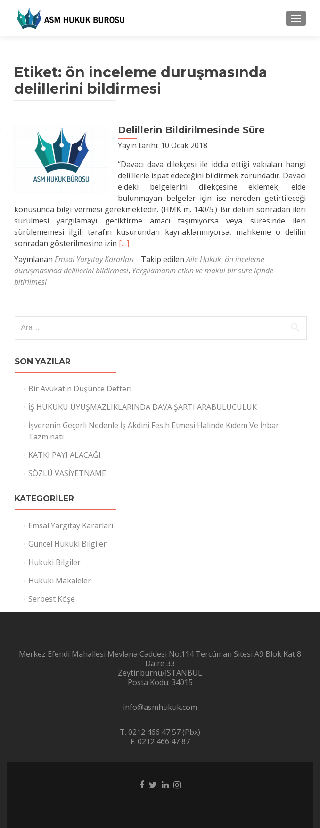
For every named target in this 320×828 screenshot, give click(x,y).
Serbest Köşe (51, 599)
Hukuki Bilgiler (54, 562)
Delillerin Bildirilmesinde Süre (191, 129)
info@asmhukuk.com (160, 707)
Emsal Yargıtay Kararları (94, 259)
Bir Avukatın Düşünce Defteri (79, 388)
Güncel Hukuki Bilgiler (67, 544)
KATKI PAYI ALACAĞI (64, 455)
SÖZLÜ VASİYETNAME (67, 473)
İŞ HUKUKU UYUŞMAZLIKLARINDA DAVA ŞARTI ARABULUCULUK (142, 407)
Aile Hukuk (203, 259)
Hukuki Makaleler (59, 580)
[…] (124, 243)
